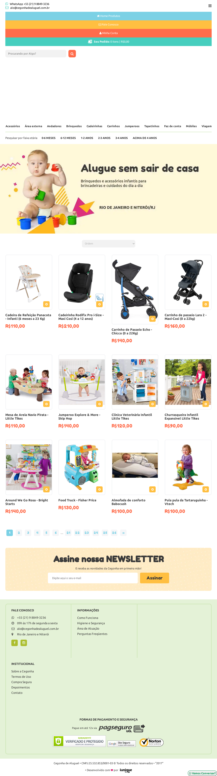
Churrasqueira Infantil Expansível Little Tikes (182, 416)
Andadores (54, 126)
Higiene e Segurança (91, 623)
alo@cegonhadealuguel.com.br (30, 7)
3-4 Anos (121, 137)
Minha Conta (108, 32)
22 (77, 533)
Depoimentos (20, 687)
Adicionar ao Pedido (47, 305)
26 (114, 533)
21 (68, 533)
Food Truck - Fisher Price (77, 500)
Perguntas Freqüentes (92, 634)
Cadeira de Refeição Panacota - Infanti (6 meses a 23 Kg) (28, 316)
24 (96, 533)
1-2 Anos (87, 137)
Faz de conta (172, 126)
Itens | (108, 41)
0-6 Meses (49, 137)
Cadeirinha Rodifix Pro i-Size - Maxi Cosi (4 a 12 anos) (81, 316)
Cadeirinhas (94, 126)
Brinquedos (74, 126)
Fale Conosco (109, 24)
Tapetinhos (151, 126)
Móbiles (191, 126)
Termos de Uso (21, 676)
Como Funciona (87, 618)
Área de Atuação (88, 628)
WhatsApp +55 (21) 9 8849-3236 (27, 3)
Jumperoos (132, 126)
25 (105, 533)
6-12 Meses (68, 137)
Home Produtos (108, 15)
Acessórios (13, 126)
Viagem (207, 126)
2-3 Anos (104, 137)
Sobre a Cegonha (22, 671)
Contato (16, 692)
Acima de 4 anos (145, 137)
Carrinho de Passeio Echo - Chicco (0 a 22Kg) (132, 331)
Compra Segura (21, 682)
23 (86, 533)
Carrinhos (113, 126)
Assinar (154, 578)
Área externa (33, 126)
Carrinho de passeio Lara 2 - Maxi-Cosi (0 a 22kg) (186, 316)
